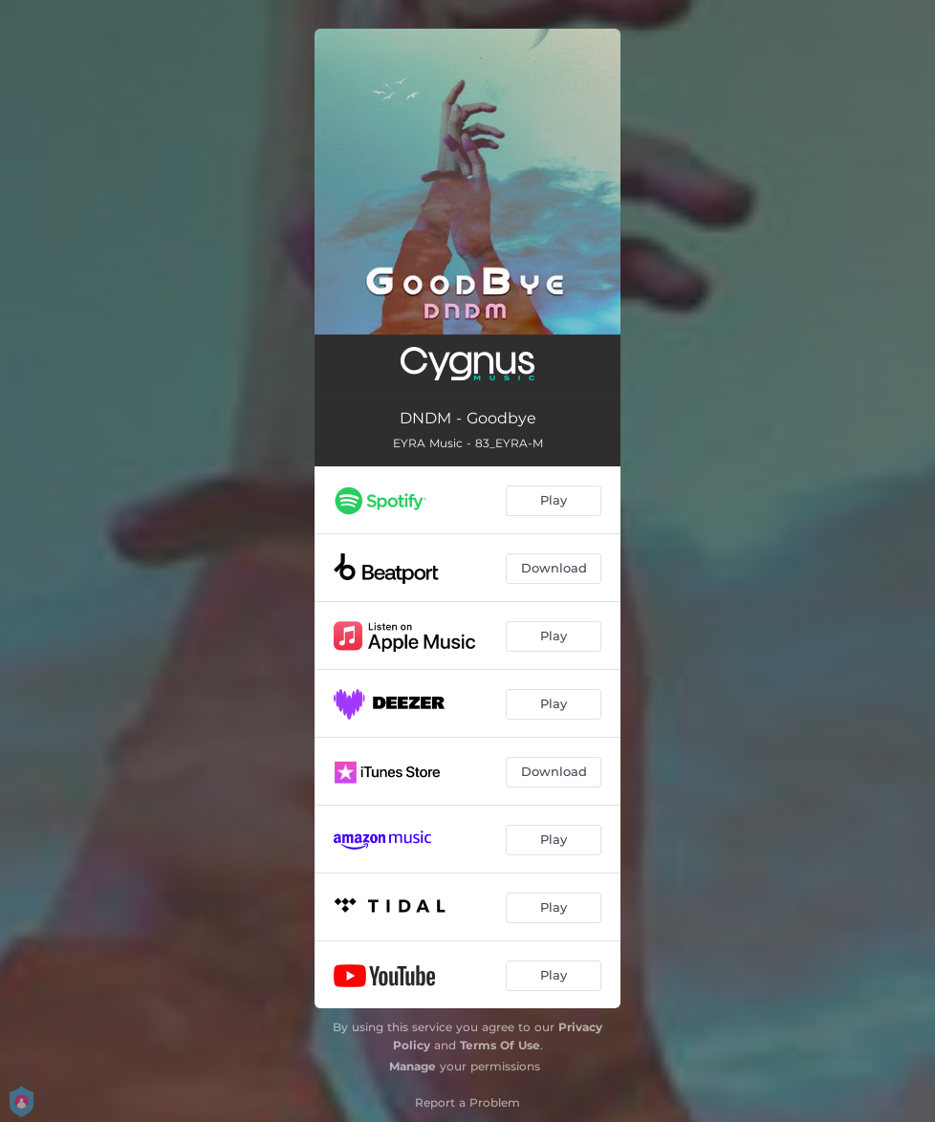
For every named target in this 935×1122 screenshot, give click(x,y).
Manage (412, 1066)
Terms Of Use (500, 1045)
